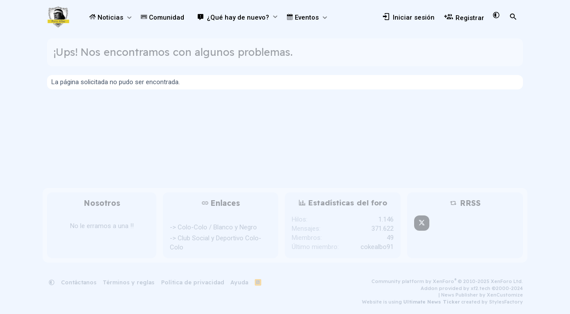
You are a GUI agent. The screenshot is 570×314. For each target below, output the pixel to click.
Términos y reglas (129, 282)
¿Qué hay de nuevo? (238, 17)
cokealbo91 (377, 247)
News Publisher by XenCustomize (482, 295)
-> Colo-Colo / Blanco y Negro (213, 227)
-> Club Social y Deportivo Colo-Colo (215, 242)
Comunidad (162, 17)
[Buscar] (513, 17)
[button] (129, 18)
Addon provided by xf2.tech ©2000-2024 (472, 288)
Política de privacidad (192, 282)
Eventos (303, 17)
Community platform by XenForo (447, 281)
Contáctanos (79, 282)
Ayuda (239, 282)
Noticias (106, 17)
